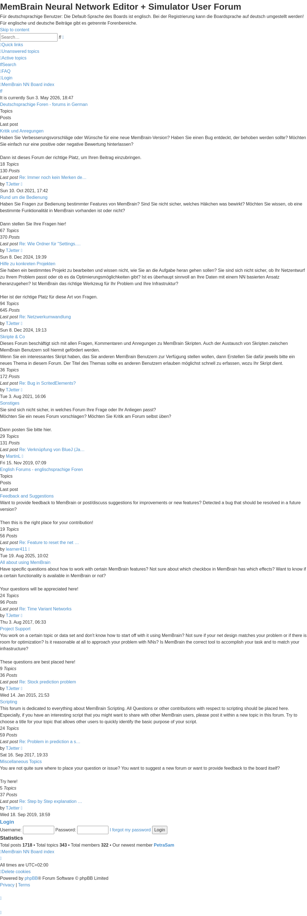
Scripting (8, 701)
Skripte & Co (12, 336)
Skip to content (14, 29)
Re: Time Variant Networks (45, 609)
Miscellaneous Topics (21, 761)
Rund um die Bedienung (24, 197)
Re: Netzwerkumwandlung (45, 316)
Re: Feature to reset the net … (49, 542)
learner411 (16, 549)
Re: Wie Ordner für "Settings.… (50, 243)
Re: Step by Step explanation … (50, 801)
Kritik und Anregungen (21, 131)
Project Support (15, 628)
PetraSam (164, 845)
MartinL (13, 456)
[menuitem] (19, 51)
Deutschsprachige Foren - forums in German (44, 104)
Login (7, 822)
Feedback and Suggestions (27, 496)
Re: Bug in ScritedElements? (47, 383)
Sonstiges (9, 403)
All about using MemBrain (25, 562)
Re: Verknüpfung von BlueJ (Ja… (52, 449)
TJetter (13, 184)
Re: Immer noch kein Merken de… (53, 177)
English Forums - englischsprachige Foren (41, 469)
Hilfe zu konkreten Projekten (27, 263)
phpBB (31, 878)
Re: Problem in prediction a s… (49, 741)
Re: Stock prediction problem (47, 682)
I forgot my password (130, 829)
